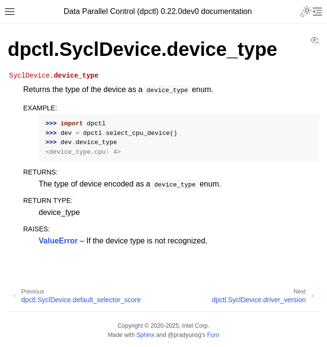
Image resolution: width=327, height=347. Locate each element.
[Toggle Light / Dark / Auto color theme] (306, 11)
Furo (213, 335)
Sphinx (145, 335)
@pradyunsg (184, 335)
